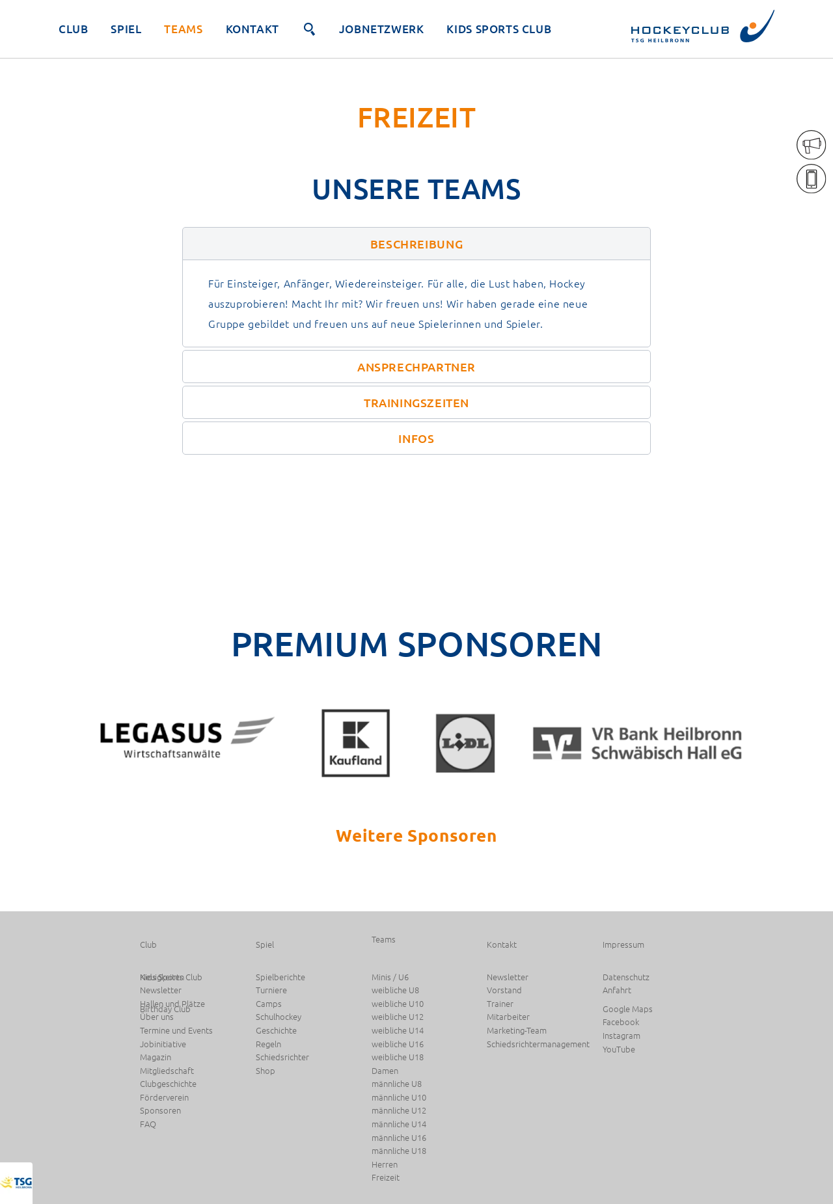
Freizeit (386, 1177)
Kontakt (252, 28)
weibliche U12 (398, 1017)
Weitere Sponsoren (416, 835)
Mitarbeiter (508, 1017)
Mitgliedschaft (167, 1071)
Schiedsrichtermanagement (538, 1044)
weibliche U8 (395, 990)
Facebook (621, 1022)
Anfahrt (617, 990)
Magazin (155, 1057)
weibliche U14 (398, 1030)
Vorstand (504, 990)
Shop (265, 1071)
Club (73, 28)
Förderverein (164, 1097)
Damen (385, 1071)
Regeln (268, 1044)
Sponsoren (160, 1110)
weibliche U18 (398, 1057)
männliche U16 (399, 1138)
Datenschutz (626, 977)
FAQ (148, 1124)
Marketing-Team (517, 1030)
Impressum (623, 944)
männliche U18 (399, 1151)
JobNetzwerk (381, 28)
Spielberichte (280, 977)
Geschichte (276, 1030)
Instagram (621, 1035)
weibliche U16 (398, 1044)
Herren (385, 1164)
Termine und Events (176, 1030)
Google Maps (628, 1009)
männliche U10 (399, 1097)
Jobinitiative (163, 1044)
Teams (183, 28)
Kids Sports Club (498, 28)
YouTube (619, 1049)
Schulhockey (278, 1017)
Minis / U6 (390, 977)
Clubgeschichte (168, 1084)
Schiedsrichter (282, 1057)
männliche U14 (399, 1124)
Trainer (500, 1004)
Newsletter (507, 977)
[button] (416, 243)
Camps (269, 1004)
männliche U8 (397, 1084)
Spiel (126, 28)
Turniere (271, 990)
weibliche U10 (398, 1004)
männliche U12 (399, 1110)
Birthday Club (165, 1009)
